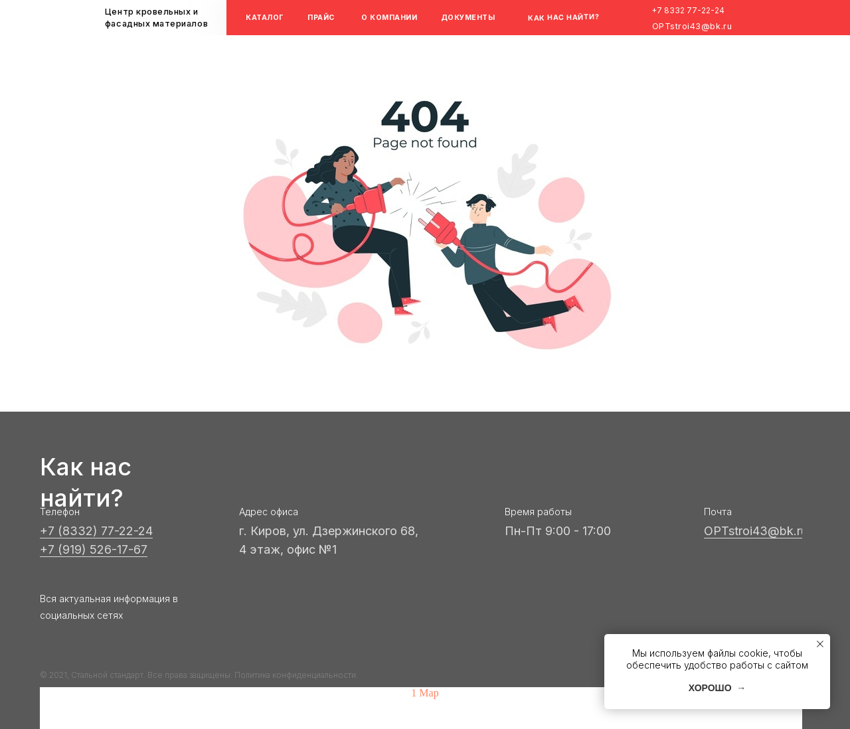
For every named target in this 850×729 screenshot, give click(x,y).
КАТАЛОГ (265, 17)
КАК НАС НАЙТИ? (564, 18)
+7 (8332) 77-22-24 (96, 531)
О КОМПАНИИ (389, 17)
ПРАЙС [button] (321, 17)
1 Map (424, 692)
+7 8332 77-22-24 (688, 10)
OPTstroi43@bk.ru (692, 26)
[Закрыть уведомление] (820, 644)
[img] (517, 17)
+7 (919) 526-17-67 (93, 549)
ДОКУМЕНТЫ (468, 17)
